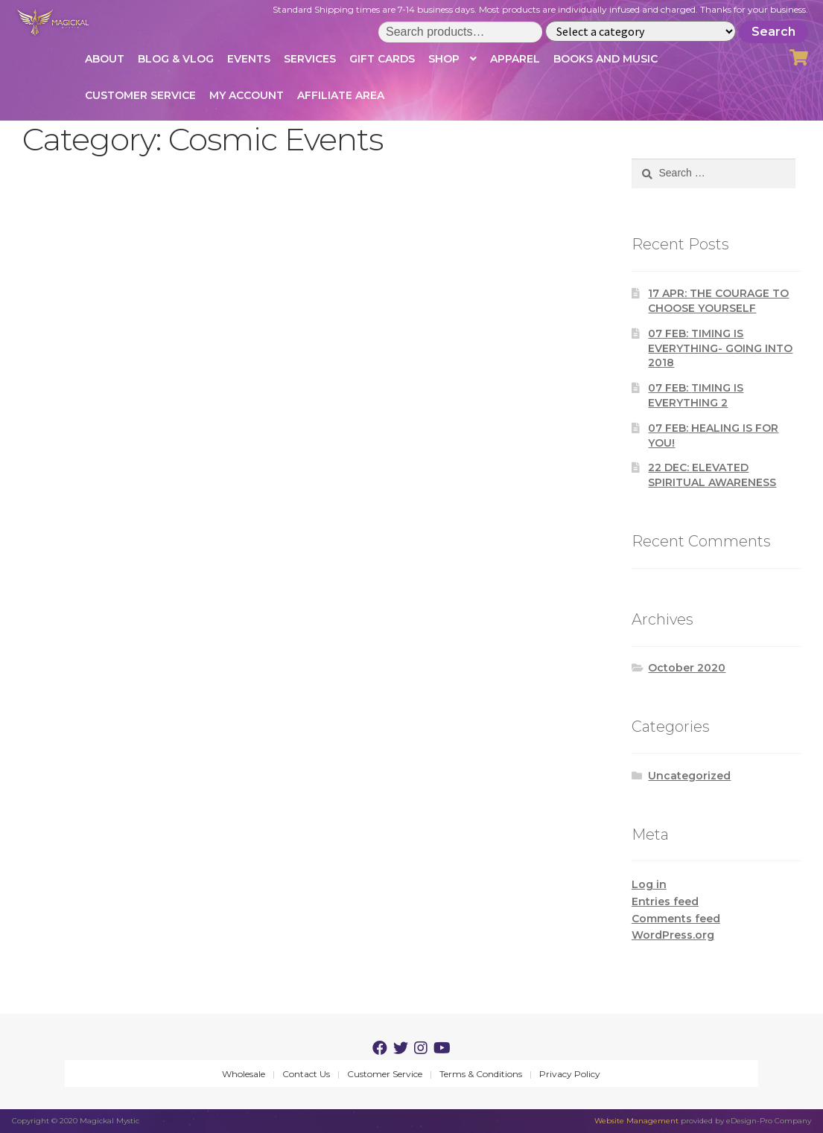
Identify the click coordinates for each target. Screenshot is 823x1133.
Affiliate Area (340, 95)
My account (246, 95)
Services (310, 59)
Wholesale (243, 1073)
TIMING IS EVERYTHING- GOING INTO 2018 (720, 348)
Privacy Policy (569, 1073)
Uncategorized (689, 775)
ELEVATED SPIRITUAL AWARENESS (712, 475)
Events (248, 59)
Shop (444, 59)
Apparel (515, 59)
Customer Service (140, 95)
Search (773, 32)
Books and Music (605, 59)
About (104, 59)
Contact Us (306, 1073)
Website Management (636, 1121)
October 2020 (686, 667)
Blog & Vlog (176, 59)
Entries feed (665, 901)
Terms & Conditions (480, 1073)
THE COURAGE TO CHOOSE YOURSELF (718, 301)
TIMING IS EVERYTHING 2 (695, 395)
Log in (649, 884)
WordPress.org (673, 935)
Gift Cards (382, 59)
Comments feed (676, 918)
